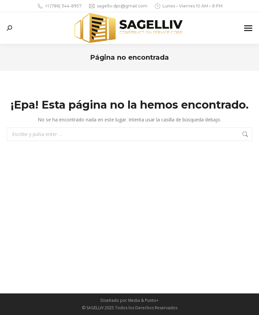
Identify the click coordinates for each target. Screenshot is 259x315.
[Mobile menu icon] (248, 28)
